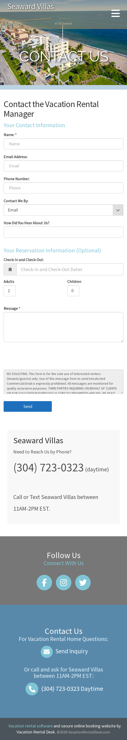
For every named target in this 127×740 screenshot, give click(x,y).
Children (74, 281)
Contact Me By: (16, 200)
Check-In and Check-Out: (24, 259)
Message (12, 308)
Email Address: (15, 156)
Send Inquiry (63, 651)
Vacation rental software (30, 726)
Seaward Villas (30, 6)
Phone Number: (16, 178)
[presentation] (40, 356)
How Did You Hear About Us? (26, 222)
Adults (9, 281)
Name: (10, 134)
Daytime (63, 689)
